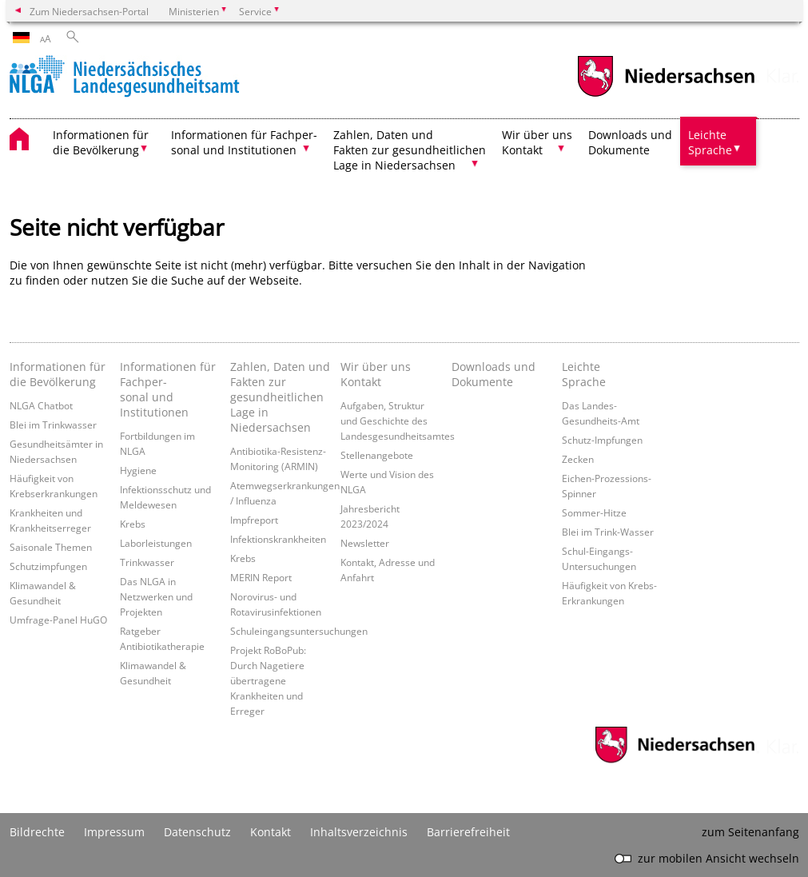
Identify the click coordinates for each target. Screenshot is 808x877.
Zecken (578, 458)
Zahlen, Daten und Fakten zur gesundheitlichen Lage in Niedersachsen (280, 397)
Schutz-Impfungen (602, 439)
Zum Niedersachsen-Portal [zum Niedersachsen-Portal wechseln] (89, 11)
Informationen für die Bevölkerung (57, 374)
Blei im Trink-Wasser (608, 531)
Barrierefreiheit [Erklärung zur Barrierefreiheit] (468, 831)
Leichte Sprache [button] (710, 142)
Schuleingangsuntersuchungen (299, 630)
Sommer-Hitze (594, 512)
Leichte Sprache (584, 374)
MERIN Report (261, 577)
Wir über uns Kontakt (375, 374)
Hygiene (138, 470)
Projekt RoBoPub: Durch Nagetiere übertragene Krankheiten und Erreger (268, 680)
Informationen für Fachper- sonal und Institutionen (168, 389)
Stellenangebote (376, 454)
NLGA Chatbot (41, 405)
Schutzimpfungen (48, 566)
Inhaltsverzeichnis (359, 831)
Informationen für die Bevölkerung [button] (101, 142)
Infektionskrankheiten (278, 538)
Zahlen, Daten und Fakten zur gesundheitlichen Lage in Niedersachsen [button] (409, 150)
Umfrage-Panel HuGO (58, 619)
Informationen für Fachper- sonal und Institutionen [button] (244, 142)
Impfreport (254, 519)
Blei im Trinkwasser (53, 424)
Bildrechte (37, 831)
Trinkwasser (147, 562)
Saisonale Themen (51, 546)
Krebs (132, 523)
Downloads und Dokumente (630, 142)
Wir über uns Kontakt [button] (537, 142)
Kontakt (270, 831)
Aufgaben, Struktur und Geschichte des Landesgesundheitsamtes (397, 420)
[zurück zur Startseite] (125, 78)
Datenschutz (197, 831)
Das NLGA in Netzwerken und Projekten (156, 596)
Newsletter (364, 542)
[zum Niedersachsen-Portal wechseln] (665, 94)
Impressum (114, 831)
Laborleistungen (156, 542)
